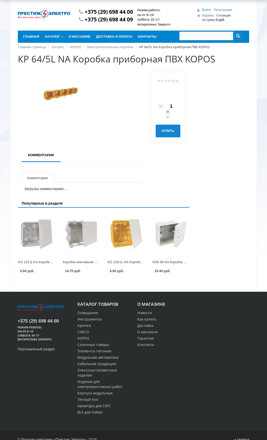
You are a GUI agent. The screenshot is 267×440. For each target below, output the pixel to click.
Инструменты (89, 319)
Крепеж (84, 325)
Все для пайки (89, 412)
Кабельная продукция (96, 363)
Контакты (145, 344)
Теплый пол (87, 399)
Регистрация (223, 10)
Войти (207, 10)
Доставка (145, 325)
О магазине (147, 331)
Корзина (208, 15)
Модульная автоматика (97, 357)
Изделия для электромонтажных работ (100, 384)
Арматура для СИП (93, 405)
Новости (144, 312)
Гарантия (145, 338)
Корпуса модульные (95, 393)
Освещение (87, 312)
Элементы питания (94, 351)
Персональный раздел (36, 349)
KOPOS (83, 338)
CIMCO (83, 331)
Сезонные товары (93, 344)
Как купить (146, 319)
